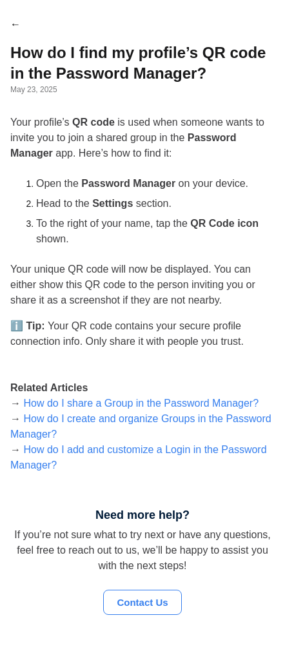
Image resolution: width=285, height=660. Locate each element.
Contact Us (142, 602)
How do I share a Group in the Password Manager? (141, 403)
